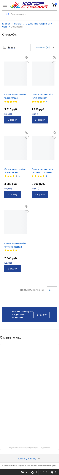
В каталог (42, 314)
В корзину (12, 120)
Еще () (8, 114)
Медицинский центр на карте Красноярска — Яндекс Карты (29, 448)
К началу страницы (29, 458)
